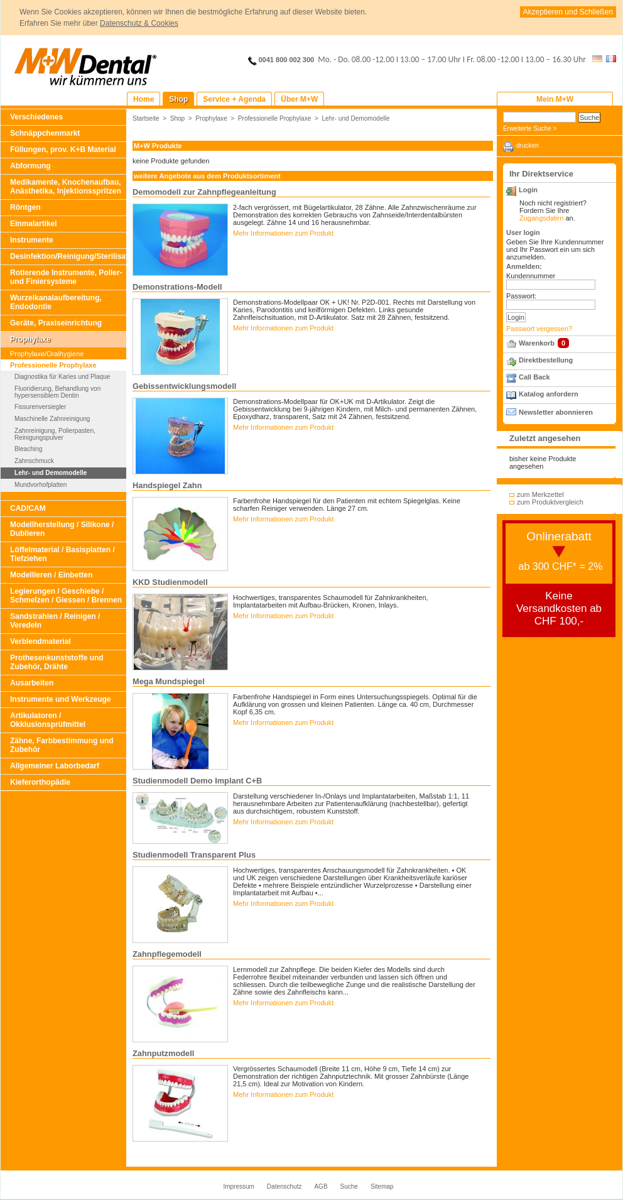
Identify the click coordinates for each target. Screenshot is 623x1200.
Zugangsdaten (541, 218)
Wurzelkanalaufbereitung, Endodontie (56, 302)
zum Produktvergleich (550, 502)
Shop (177, 118)
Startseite (146, 118)
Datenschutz (284, 1186)
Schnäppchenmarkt (45, 133)
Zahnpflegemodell (167, 954)
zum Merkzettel (540, 494)
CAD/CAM (28, 508)
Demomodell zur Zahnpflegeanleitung (204, 192)
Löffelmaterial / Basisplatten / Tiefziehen (62, 554)
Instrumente (31, 240)
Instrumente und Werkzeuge (60, 699)
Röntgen (25, 207)
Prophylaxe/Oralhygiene (47, 353)
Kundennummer (530, 276)
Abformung (30, 165)
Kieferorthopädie (40, 782)
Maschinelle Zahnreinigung (52, 418)
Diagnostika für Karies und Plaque (62, 376)
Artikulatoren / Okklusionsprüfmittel (47, 720)
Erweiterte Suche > (529, 128)
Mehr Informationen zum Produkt (283, 233)
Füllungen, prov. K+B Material (63, 149)
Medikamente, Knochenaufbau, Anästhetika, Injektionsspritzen (65, 186)
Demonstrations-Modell (177, 287)
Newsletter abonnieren (556, 412)
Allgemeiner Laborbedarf (54, 765)
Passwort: (521, 296)
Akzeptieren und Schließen (568, 12)
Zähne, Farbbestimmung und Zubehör (62, 745)
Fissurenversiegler (40, 406)
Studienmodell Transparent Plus (194, 854)
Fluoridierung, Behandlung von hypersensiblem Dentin (57, 392)
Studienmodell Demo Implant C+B (197, 780)
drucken (527, 145)
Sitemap (382, 1186)
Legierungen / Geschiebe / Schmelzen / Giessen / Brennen (66, 595)
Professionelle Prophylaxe (53, 365)
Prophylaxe (30, 339)
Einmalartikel (33, 223)
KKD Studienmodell (170, 582)
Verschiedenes (36, 116)
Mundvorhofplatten (40, 484)
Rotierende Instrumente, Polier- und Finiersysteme (66, 277)
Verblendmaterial (40, 641)
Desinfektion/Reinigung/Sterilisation (68, 256)
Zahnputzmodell (163, 1053)
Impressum (238, 1186)
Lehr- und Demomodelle (50, 472)
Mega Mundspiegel (169, 681)
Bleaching (28, 448)
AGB (320, 1186)
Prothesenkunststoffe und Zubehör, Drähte (57, 662)
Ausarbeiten (31, 683)
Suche (349, 1186)
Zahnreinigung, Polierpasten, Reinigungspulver (54, 434)
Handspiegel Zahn (167, 485)
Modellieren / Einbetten (51, 574)
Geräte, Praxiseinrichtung (56, 323)
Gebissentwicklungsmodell (184, 386)
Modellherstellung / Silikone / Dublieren (62, 529)
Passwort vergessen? (539, 328)
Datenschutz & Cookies (139, 23)
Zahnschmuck (34, 460)
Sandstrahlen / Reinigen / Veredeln (55, 621)
